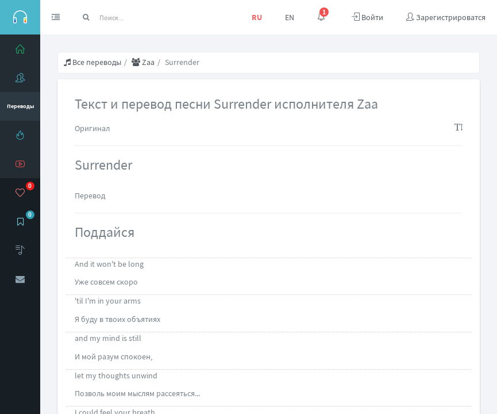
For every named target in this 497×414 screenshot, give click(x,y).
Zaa (143, 62)
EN (289, 17)
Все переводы (92, 62)
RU (257, 17)
